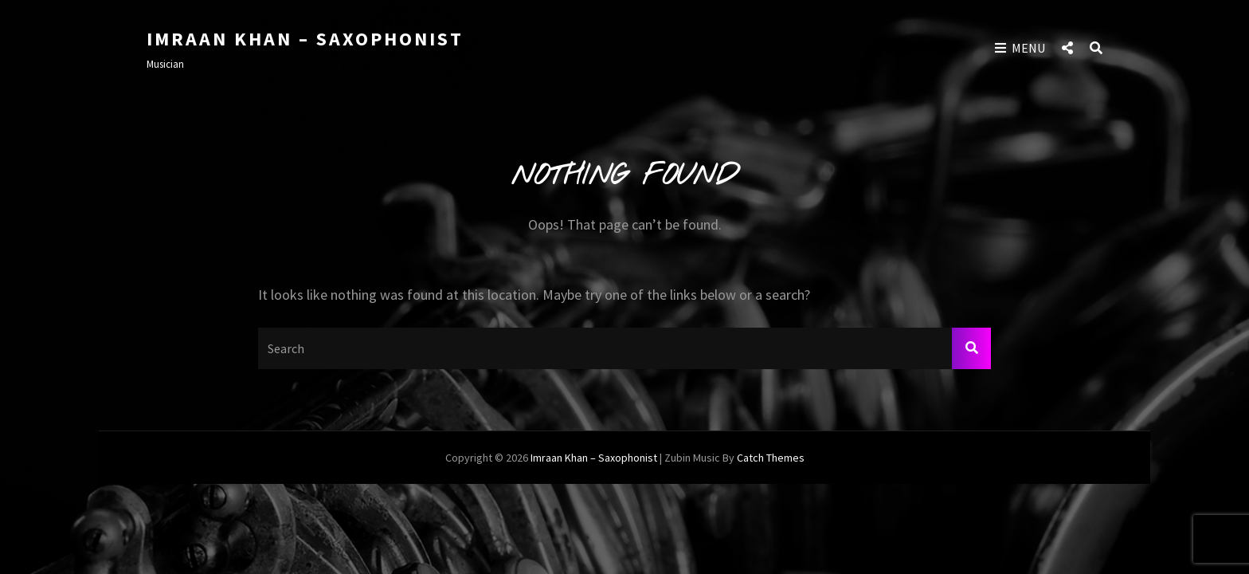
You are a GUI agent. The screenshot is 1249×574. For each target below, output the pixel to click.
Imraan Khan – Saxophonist (305, 38)
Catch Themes (771, 457)
